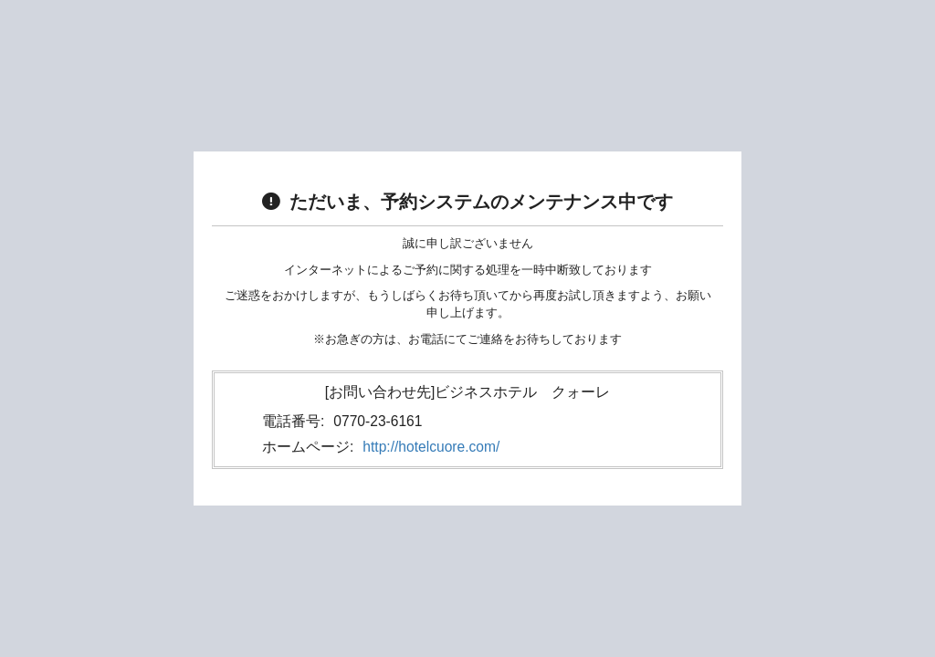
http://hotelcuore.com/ (430, 446)
